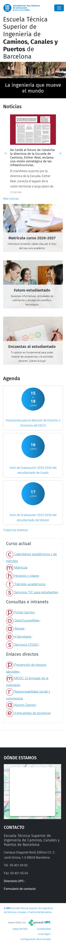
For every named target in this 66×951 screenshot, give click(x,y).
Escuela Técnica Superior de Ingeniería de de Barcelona (30, 38)
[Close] (59, 7)
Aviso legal (43, 934)
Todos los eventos (15, 530)
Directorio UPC (14, 881)
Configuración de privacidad (36, 939)
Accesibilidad (44, 928)
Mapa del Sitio (20, 928)
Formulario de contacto (20, 889)
